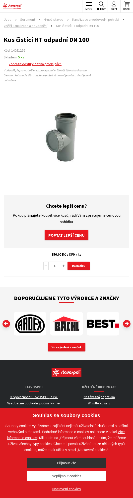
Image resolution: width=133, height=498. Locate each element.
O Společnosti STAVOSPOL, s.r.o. (34, 397)
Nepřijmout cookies (66, 476)
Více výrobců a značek (67, 347)
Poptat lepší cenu (66, 235)
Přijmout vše (66, 463)
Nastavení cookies (66, 489)
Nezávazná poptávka (99, 397)
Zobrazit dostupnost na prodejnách (35, 64)
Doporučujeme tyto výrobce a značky (66, 298)
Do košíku (78, 266)
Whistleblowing (99, 403)
